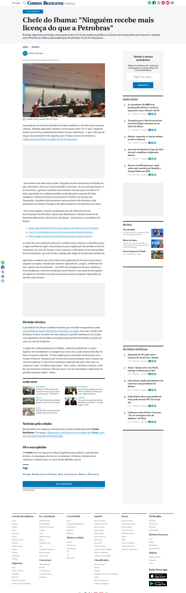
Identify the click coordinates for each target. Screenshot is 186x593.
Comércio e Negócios (101, 583)
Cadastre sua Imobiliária (102, 556)
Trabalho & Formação (46, 527)
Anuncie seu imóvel (100, 524)
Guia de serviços (99, 537)
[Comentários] (3, 282)
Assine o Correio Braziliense (21, 583)
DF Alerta (152, 521)
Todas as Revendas (128, 546)
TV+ (68, 555)
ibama (83, 474)
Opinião (14, 549)
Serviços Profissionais (101, 580)
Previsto (42, 567)
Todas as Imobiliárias (101, 552)
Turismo (14, 559)
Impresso (17, 563)
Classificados (101, 560)
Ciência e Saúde (17, 546)
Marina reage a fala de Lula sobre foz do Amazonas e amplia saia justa (60, 236)
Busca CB (15, 577)
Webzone (70, 530)
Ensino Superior (44, 524)
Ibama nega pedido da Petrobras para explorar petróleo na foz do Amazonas (63, 228)
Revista (151, 542)
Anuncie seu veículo (128, 524)
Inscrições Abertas (45, 574)
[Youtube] (168, 4)
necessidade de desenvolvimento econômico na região (51, 331)
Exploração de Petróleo (45, 474)
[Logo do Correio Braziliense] (46, 3)
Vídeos (124, 537)
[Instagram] (163, 4)
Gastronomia (71, 527)
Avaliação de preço (128, 533)
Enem (41, 533)
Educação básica (45, 521)
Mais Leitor (70, 558)
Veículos (97, 571)
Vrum (125, 516)
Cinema (69, 542)
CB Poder (152, 527)
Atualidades (153, 545)
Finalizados (43, 577)
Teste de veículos (127, 530)
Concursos (45, 560)
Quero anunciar (99, 564)
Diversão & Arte (17, 540)
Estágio (41, 530)
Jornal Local (153, 524)
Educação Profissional (46, 549)
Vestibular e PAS (45, 543)
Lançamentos (98, 530)
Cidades (14, 524)
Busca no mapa (99, 527)
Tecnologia (15, 556)
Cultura (41, 540)
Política (70, 3)
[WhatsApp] (149, 4)
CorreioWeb (73, 516)
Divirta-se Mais (75, 537)
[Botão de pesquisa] (23, 3)
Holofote (15, 552)
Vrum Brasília (153, 530)
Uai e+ (151, 563)
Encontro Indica (154, 548)
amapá (27, 474)
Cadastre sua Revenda (129, 549)
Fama (69, 521)
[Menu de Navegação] (16, 3)
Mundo (14, 537)
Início (25, 47)
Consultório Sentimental (75, 524)
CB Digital (15, 574)
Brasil (14, 530)
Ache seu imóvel (99, 521)
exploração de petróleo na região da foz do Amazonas (50, 139)
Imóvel (98, 516)
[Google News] (172, 4)
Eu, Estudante (47, 516)
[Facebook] (154, 4)
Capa (14, 521)
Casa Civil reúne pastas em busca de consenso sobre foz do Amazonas (61, 232)
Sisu (40, 546)
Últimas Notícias (45, 537)
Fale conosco (43, 556)
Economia (15, 533)
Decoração (98, 543)
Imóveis (97, 567)
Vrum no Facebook (128, 543)
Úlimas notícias (99, 533)
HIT (68, 551)
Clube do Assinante (18, 580)
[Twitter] (158, 4)
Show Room (98, 540)
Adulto (96, 577)
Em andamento (44, 571)
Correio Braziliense (23, 516)
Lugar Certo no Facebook (103, 549)
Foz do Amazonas (68, 474)
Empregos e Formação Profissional (106, 574)
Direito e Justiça (17, 571)
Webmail (70, 533)
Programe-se (71, 545)
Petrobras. (94, 474)
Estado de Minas (154, 557)
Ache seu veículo (127, 521)
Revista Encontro (158, 534)
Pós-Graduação (44, 552)
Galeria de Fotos (99, 546)
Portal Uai (152, 560)
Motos (124, 540)
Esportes (15, 543)
